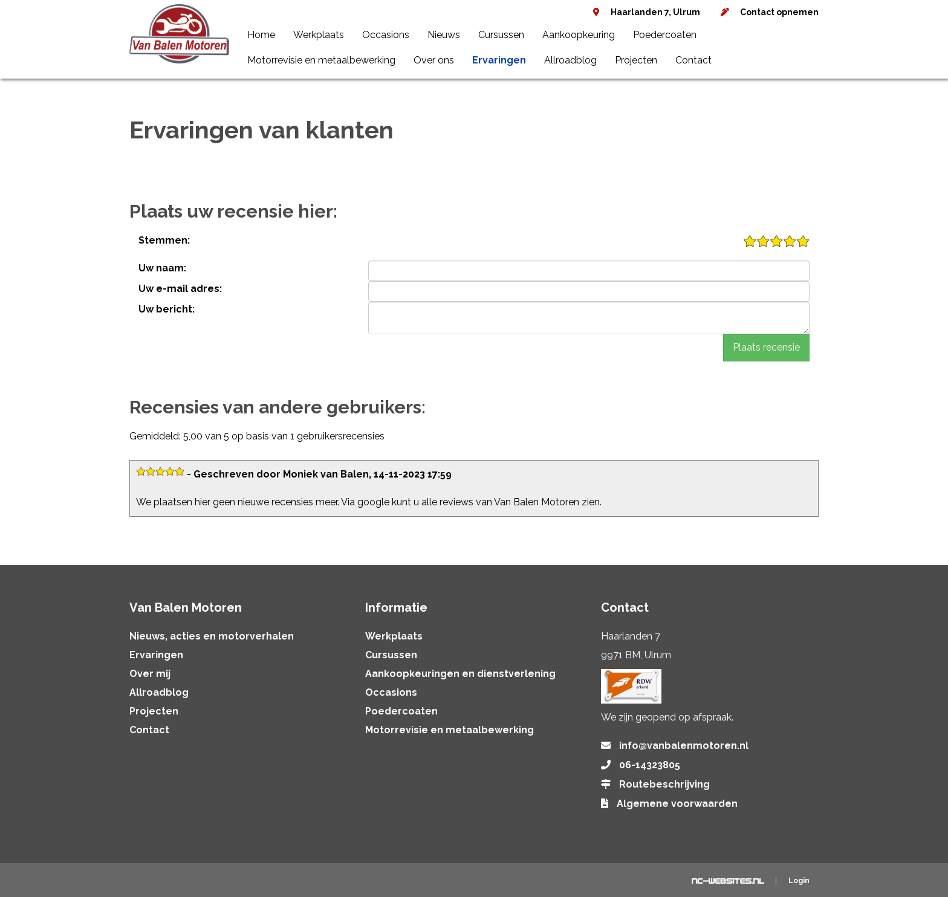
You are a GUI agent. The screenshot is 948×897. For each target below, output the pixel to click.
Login (799, 880)
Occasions (385, 34)
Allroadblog (570, 60)
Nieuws (443, 34)
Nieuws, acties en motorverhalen (211, 636)
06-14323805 (649, 765)
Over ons (434, 60)
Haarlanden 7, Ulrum (655, 12)
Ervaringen (499, 60)
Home (261, 34)
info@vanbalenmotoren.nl (683, 746)
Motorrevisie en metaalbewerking (321, 60)
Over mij (149, 674)
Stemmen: (164, 240)
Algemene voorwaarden (677, 804)
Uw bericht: (166, 309)
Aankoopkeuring (578, 34)
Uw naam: (162, 268)
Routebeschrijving (664, 784)
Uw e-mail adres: (180, 288)
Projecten (636, 60)
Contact (693, 60)
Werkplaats (318, 34)
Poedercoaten (664, 34)
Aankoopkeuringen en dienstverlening (460, 674)
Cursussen (501, 34)
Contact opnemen (779, 12)
